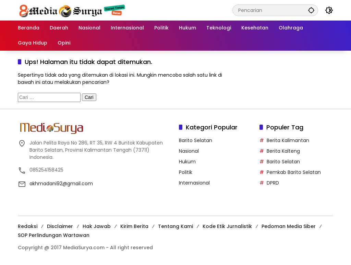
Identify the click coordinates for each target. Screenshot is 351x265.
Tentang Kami (175, 226)
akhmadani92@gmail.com (61, 183)
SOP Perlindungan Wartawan (53, 235)
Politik (185, 172)
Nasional (189, 151)
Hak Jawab (97, 226)
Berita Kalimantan (288, 140)
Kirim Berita (134, 226)
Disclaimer (60, 226)
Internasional (194, 182)
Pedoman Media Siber (289, 226)
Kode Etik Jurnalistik (227, 226)
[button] (311, 10)
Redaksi (27, 226)
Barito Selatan (195, 140)
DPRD (273, 182)
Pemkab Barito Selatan (294, 172)
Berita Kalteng (283, 151)
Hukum (187, 161)
